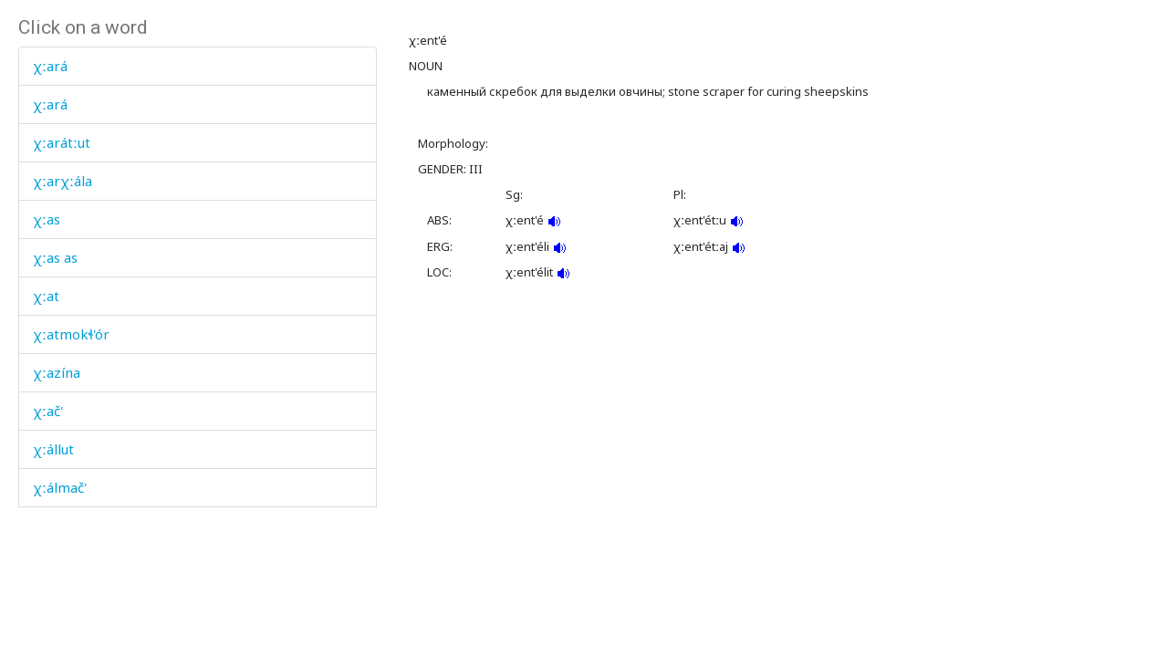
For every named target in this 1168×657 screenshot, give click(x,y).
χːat (46, 296)
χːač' (48, 411)
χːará (50, 66)
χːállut (53, 449)
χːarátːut (61, 142)
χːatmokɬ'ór (71, 334)
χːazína (56, 372)
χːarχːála (62, 181)
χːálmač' (60, 487)
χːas (46, 219)
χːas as (55, 257)
